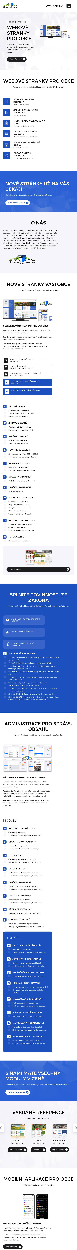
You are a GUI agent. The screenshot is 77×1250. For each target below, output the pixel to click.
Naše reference (15, 463)
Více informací (16, 61)
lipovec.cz (37, 943)
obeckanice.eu (16, 943)
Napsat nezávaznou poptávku (17, 1198)
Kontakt (45, 1151)
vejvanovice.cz (58, 943)
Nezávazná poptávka (18, 181)
